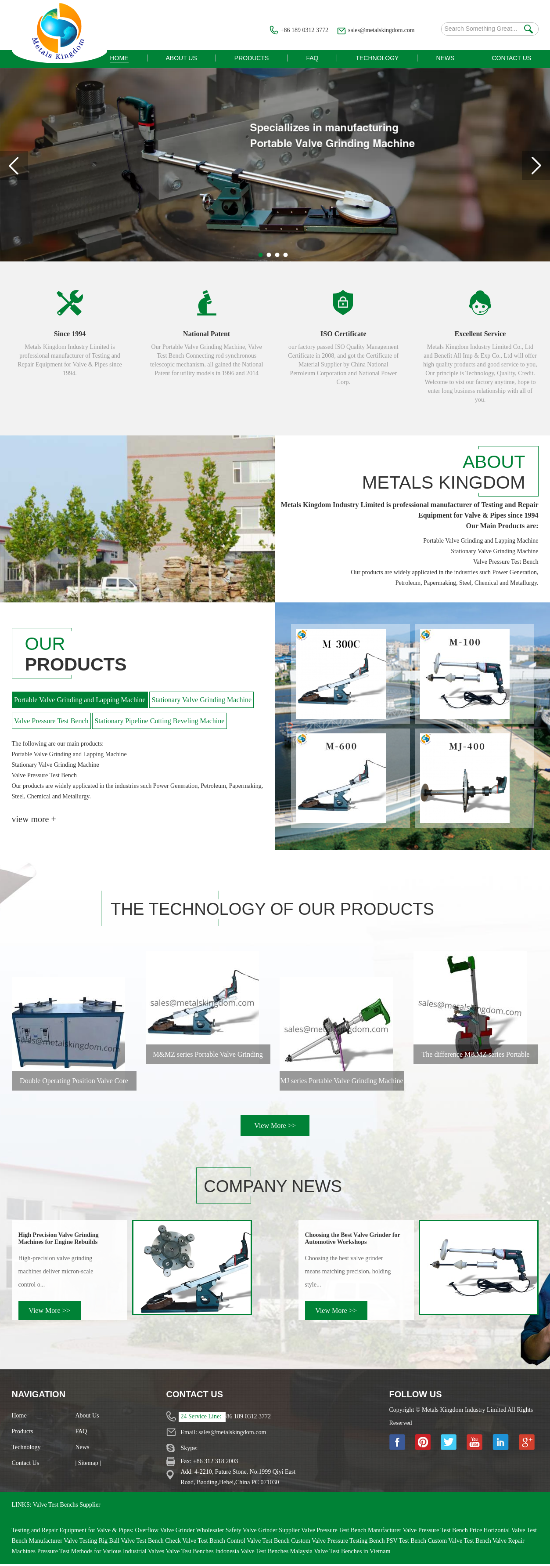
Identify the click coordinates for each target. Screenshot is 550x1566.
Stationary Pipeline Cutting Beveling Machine (160, 721)
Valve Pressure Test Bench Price (443, 1532)
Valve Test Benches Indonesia (203, 1553)
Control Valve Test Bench (258, 1542)
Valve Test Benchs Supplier (67, 1506)
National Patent (206, 333)
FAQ (81, 1433)
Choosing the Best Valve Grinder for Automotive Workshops (352, 1240)
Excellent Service (480, 333)
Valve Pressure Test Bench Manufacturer (352, 1532)
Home (19, 1417)
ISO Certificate (343, 333)
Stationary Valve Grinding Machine (202, 701)
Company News (277, 1188)
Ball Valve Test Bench (137, 1542)
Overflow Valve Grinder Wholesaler (180, 1532)
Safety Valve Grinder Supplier (263, 1532)
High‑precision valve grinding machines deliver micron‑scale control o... (55, 1273)
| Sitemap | (88, 1464)
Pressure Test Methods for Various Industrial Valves (101, 1553)
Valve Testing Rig (86, 1542)
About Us (87, 1417)
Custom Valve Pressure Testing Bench (338, 1542)
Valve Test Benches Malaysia (277, 1553)
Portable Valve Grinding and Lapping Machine (80, 701)
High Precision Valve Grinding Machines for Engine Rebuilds (58, 1240)
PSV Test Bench (407, 1542)
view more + (34, 820)
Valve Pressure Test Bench (51, 721)
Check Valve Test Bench (195, 1542)
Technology (26, 1449)
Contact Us (26, 1464)
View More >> (274, 1127)
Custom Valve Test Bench (460, 1542)
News (82, 1449)
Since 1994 (70, 333)
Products (22, 1433)
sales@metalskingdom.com (380, 30)
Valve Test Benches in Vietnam (352, 1553)
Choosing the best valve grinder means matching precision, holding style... (348, 1273)
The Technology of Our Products (278, 910)
